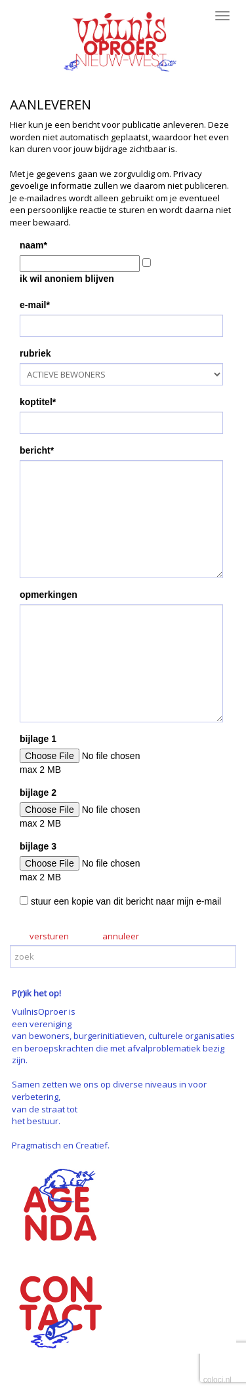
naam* (33, 245)
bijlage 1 (38, 739)
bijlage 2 (38, 792)
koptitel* (38, 402)
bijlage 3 (38, 846)
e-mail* (35, 305)
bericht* (37, 450)
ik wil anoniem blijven (67, 278)
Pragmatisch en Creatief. (61, 1145)
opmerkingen (48, 594)
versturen (49, 936)
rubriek (35, 353)
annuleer (120, 936)
